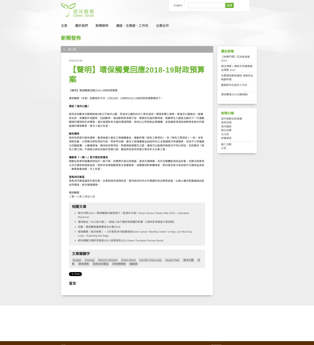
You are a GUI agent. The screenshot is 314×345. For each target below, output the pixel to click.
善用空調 (226, 122)
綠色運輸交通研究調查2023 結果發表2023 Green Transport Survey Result (120, 240)
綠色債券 (83, 263)
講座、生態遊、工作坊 (132, 25)
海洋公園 (188, 260)
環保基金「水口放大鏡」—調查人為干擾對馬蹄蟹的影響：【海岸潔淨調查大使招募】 (127, 221)
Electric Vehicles (107, 260)
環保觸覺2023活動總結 (234, 94)
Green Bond (128, 260)
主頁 (64, 25)
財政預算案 (119, 263)
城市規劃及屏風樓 (231, 118)
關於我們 (81, 25)
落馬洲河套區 (101, 263)
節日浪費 (226, 130)
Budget (77, 260)
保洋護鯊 (226, 126)
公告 (223, 148)
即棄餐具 (226, 138)
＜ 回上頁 (69, 49)
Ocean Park (172, 260)
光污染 (225, 134)
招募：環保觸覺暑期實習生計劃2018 (99, 226)
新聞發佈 (102, 25)
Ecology (89, 260)
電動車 (133, 263)
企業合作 (162, 25)
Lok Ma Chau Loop (150, 260)
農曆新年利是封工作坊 (234, 85)
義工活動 (226, 144)
